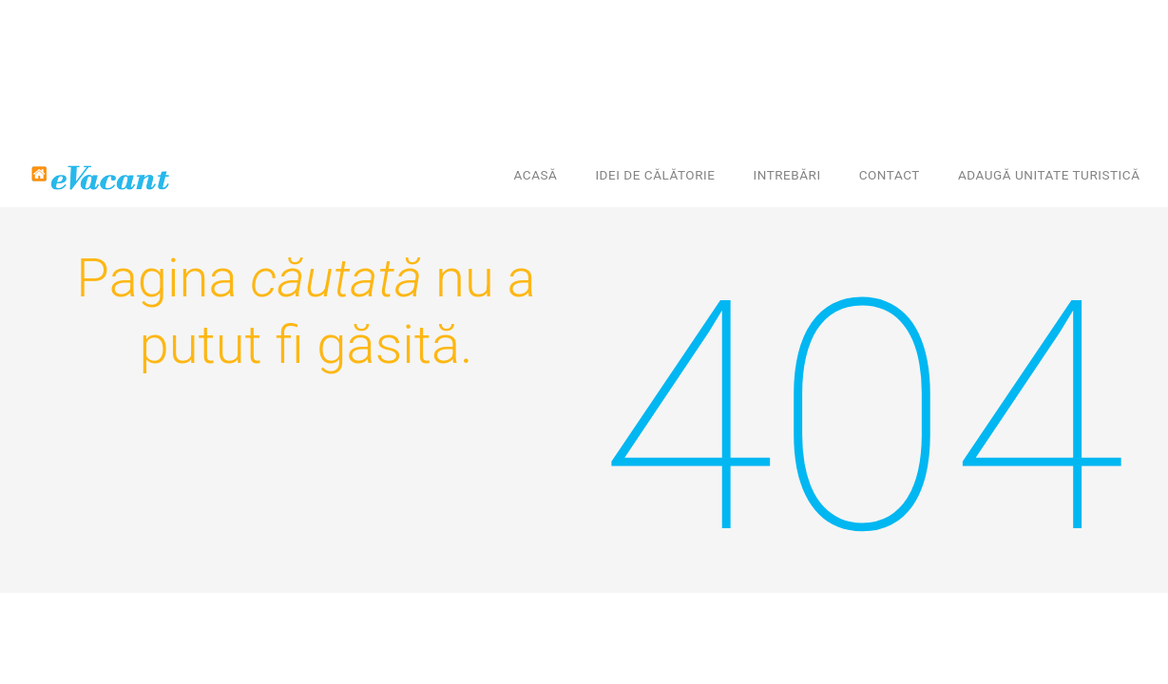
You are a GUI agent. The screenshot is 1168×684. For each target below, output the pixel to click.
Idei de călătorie (655, 174)
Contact (889, 174)
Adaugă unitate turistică (1049, 174)
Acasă (536, 174)
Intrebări (786, 174)
